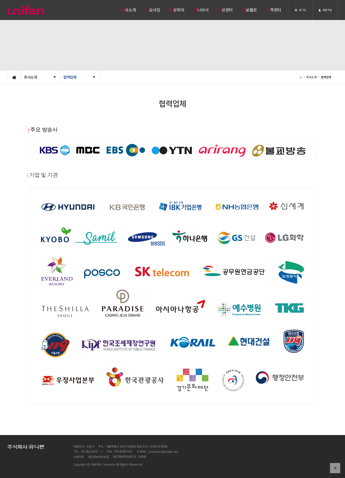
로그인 (300, 10)
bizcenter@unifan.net (163, 452)
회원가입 (325, 10)
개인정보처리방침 (98, 457)
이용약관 (78, 457)
